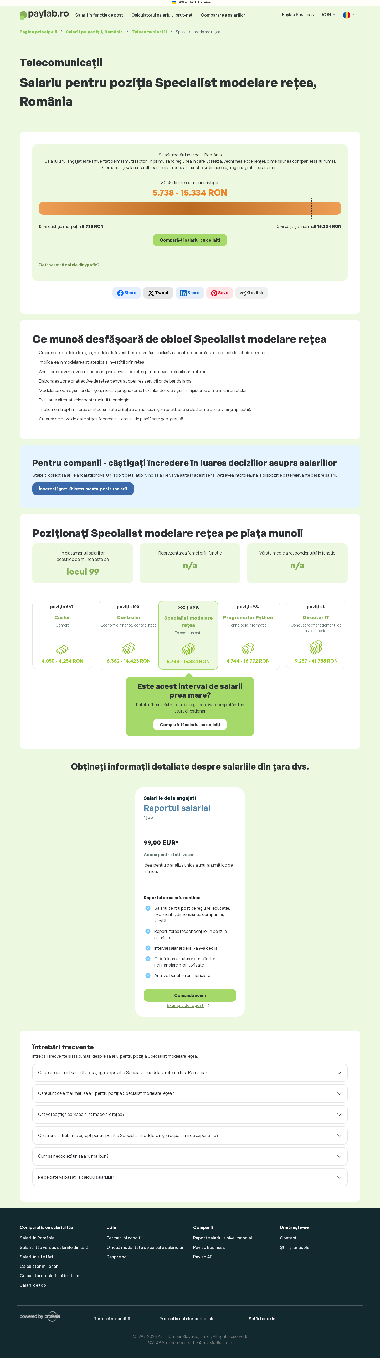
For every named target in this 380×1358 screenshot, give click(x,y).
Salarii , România (94, 31)
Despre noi (117, 1256)
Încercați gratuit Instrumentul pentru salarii (83, 488)
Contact (288, 1237)
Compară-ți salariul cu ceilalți (190, 240)
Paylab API (203, 1256)
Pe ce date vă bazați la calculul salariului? (76, 1177)
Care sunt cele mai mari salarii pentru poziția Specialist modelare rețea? (106, 1093)
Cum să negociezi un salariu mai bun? (73, 1156)
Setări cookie (262, 1318)
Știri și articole (294, 1247)
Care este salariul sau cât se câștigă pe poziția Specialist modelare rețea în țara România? (122, 1072)
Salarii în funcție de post (99, 15)
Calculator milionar (39, 1266)
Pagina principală (38, 31)
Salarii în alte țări (36, 1256)
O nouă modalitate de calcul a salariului (144, 1247)
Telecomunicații (149, 31)
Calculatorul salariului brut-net (162, 15)
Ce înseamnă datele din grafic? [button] (69, 264)
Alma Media (210, 1342)
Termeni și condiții (124, 1237)
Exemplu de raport (185, 1005)
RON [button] (327, 14)
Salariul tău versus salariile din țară (54, 1247)
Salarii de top (33, 1285)
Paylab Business (298, 14)
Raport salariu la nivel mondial (222, 1237)
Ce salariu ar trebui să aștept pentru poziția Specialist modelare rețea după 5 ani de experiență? (128, 1135)
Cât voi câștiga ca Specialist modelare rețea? (81, 1114)
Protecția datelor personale (186, 1318)
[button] (348, 15)
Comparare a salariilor (223, 15)
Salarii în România (37, 1237)
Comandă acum (190, 995)
